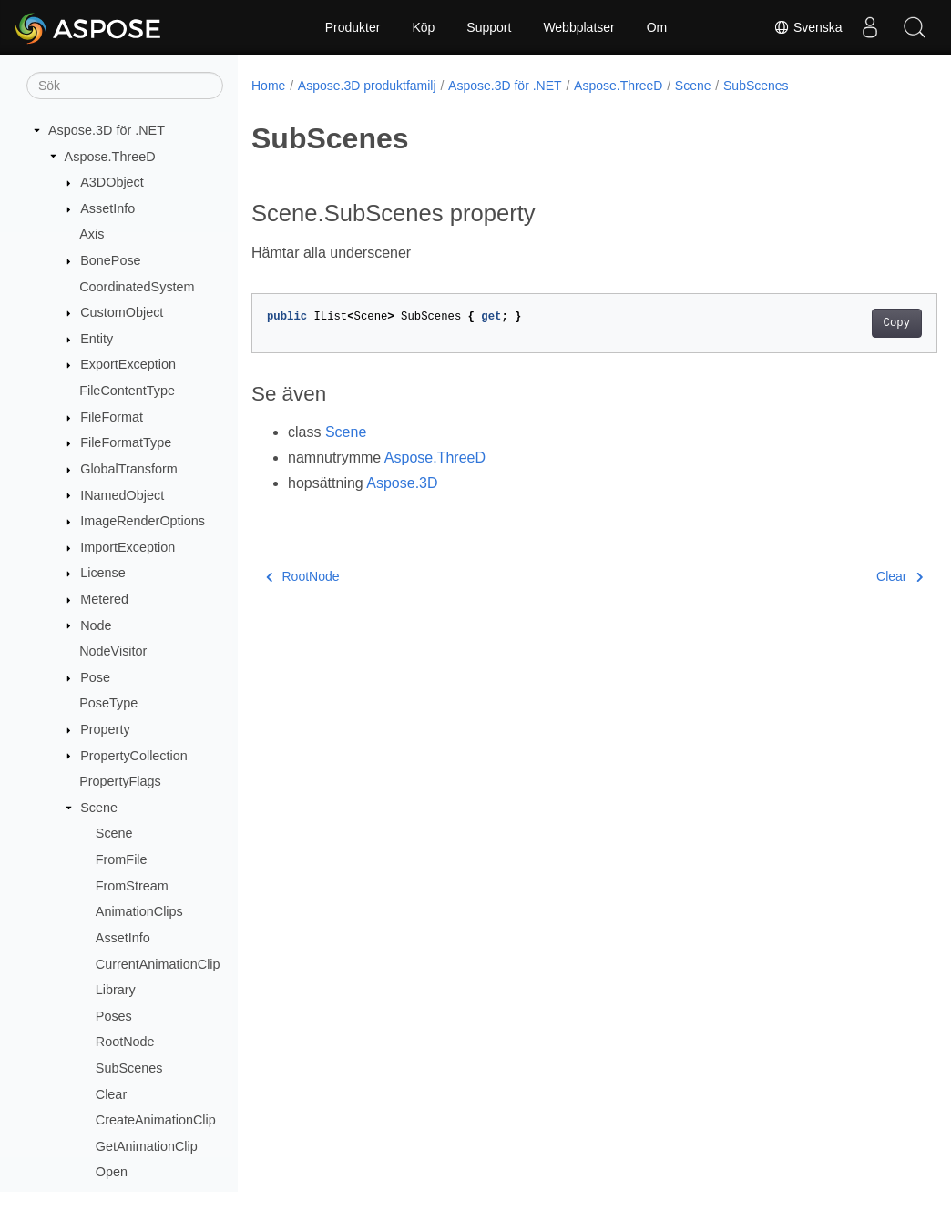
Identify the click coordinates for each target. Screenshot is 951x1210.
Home (268, 85)
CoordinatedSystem (136, 287)
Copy (848, 323)
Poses (114, 1016)
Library (116, 989)
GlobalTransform (129, 469)
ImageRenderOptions (142, 520)
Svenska (807, 27)
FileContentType (127, 390)
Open (112, 1171)
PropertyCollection (134, 755)
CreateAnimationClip (156, 1120)
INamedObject (122, 495)
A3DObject (112, 182)
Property (104, 729)
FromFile (122, 859)
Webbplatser (578, 27)
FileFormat (111, 417)
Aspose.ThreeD (110, 156)
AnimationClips (139, 911)
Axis (91, 234)
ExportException (128, 364)
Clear (111, 1094)
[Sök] (124, 85)
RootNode (125, 1041)
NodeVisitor (113, 651)
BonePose (110, 260)
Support (488, 27)
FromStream (132, 886)
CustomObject (121, 312)
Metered (104, 599)
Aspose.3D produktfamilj (367, 85)
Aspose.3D (401, 483)
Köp (423, 27)
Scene (99, 807)
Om (657, 27)
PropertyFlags (120, 781)
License (103, 572)
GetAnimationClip (147, 1146)
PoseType (108, 703)
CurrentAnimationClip (158, 964)
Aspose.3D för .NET (106, 130)
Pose (95, 677)
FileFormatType (125, 442)
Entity (96, 338)
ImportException (127, 547)
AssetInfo (107, 208)
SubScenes (129, 1068)
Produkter (353, 27)
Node (95, 625)
